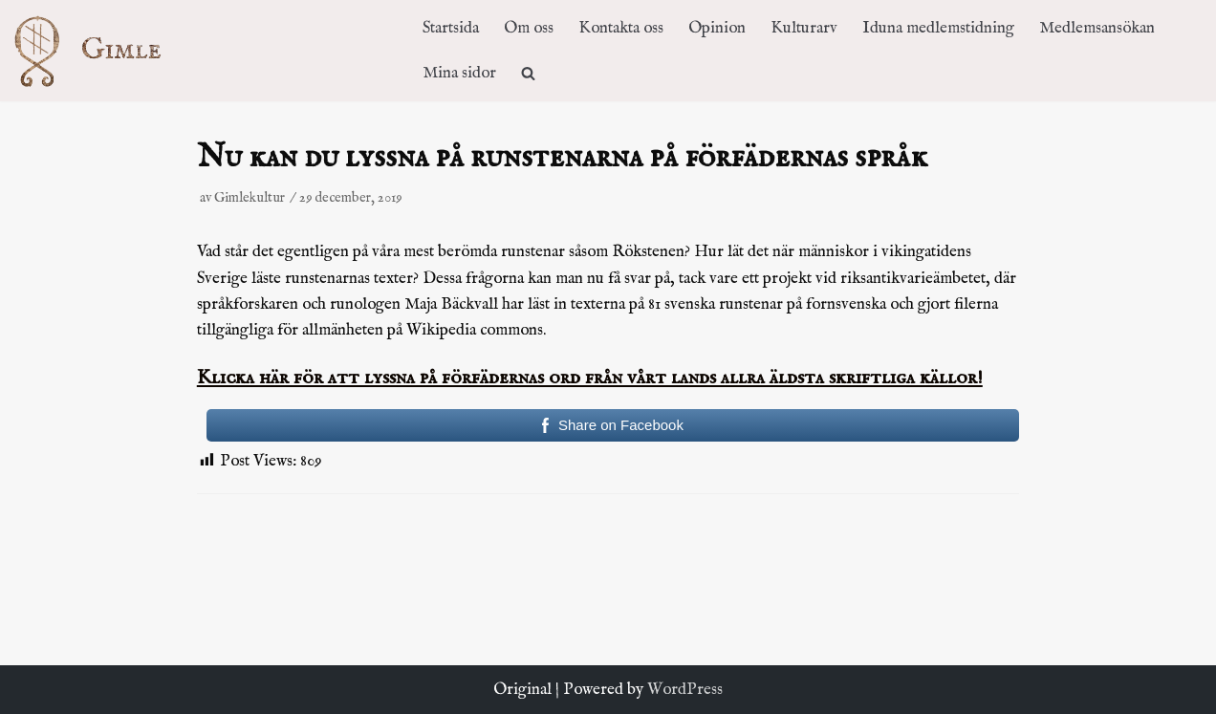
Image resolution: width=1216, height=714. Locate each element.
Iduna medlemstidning (938, 28)
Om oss (529, 28)
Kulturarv (804, 28)
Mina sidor (459, 73)
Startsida (451, 28)
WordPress (685, 690)
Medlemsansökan (1097, 28)
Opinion (717, 28)
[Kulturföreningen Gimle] (106, 50)
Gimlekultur (249, 197)
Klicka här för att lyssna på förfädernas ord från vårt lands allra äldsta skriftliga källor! (590, 378)
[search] (528, 73)
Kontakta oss (620, 28)
